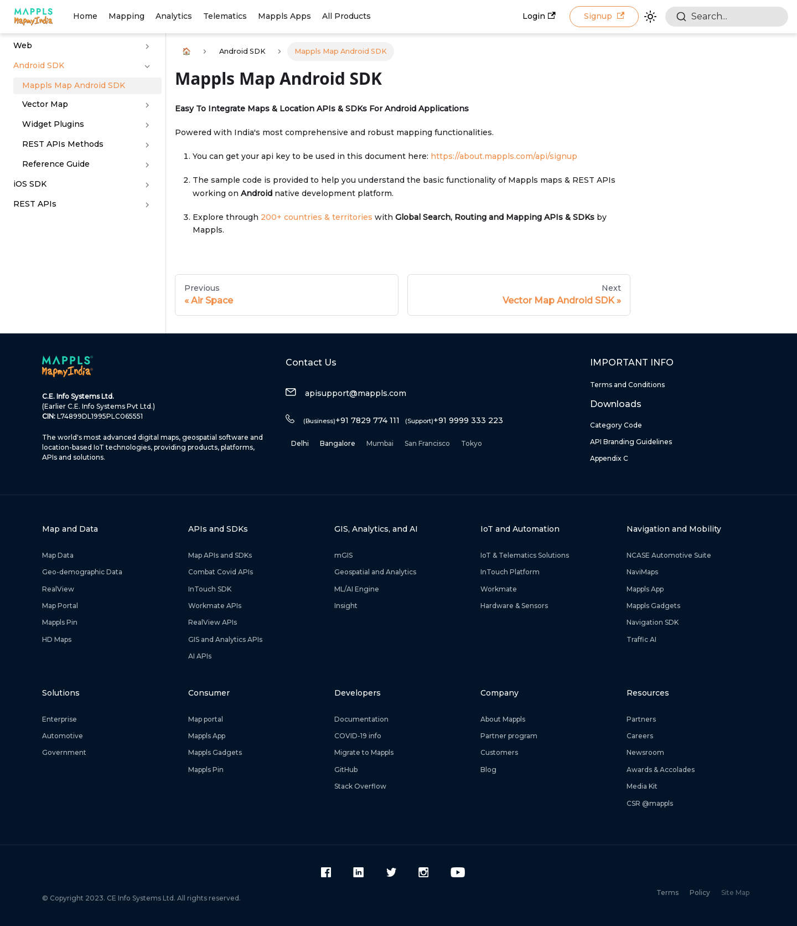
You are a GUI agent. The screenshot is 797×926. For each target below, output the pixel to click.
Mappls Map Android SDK (73, 85)
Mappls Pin (59, 622)
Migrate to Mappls (364, 752)
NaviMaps (642, 572)
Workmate (498, 589)
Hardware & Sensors (514, 605)
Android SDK (38, 65)
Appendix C (609, 458)
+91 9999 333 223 (454, 420)
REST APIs (34, 204)
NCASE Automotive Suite (669, 555)
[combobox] (726, 17)
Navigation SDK (653, 622)
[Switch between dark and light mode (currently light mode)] (650, 16)
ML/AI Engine (356, 589)
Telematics (225, 16)
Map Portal (60, 605)
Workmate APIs (214, 605)
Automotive (62, 736)
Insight (346, 605)
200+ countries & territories (316, 217)
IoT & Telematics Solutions (524, 555)
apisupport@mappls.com (346, 393)
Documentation (361, 719)
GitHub (346, 769)
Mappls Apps (284, 16)
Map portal (205, 719)
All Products (346, 16)
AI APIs (199, 656)
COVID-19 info (357, 736)
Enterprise (59, 719)
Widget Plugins (53, 124)
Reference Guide (56, 164)
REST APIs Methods (62, 144)
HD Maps (56, 639)
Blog (488, 769)
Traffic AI (641, 639)
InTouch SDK (209, 589)
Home (85, 16)
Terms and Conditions (627, 384)
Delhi (300, 443)
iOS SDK (29, 184)
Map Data (58, 555)
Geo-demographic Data (82, 572)
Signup (604, 16)
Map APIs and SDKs (220, 555)
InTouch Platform (510, 572)
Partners (641, 719)
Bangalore (337, 443)
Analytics (174, 16)
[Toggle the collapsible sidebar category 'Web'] (147, 46)
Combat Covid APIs (220, 572)
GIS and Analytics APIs (225, 639)
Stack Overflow (360, 786)
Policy (700, 892)
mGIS (343, 555)
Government (64, 752)
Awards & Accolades (661, 769)
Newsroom (645, 752)
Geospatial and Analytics (375, 572)
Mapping (126, 16)
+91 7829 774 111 (351, 420)
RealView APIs (212, 622)
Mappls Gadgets (653, 605)
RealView (58, 589)
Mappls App (645, 589)
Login (538, 16)
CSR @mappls (650, 803)
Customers (499, 752)
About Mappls (502, 719)
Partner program (508, 736)
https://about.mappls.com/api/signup (504, 156)
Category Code (616, 425)
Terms (667, 892)
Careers (640, 736)
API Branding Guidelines (631, 442)
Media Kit (642, 786)
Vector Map (45, 104)
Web (22, 45)
